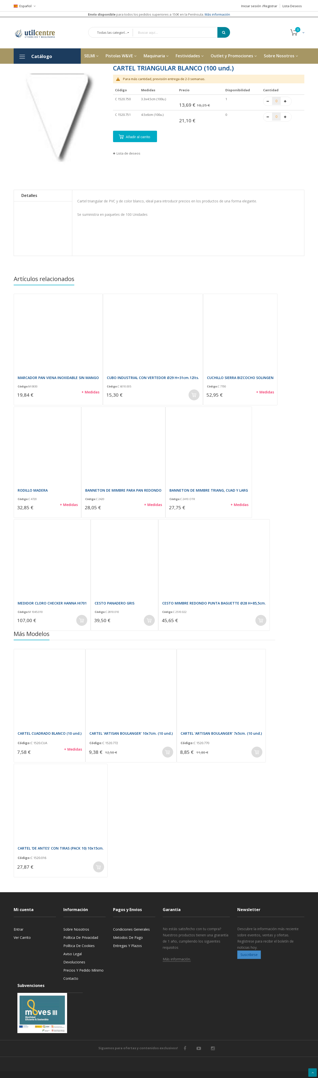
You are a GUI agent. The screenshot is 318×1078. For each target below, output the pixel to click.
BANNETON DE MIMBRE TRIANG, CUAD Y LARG (208, 490)
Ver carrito (22, 937)
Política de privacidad (80, 937)
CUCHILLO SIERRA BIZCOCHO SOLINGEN (240, 377)
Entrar (18, 929)
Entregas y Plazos (127, 945)
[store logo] (38, 32)
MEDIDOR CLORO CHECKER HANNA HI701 (52, 603)
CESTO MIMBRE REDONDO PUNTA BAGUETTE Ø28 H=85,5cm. (214, 603)
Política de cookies (79, 945)
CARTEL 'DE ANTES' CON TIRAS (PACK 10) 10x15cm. (61, 848)
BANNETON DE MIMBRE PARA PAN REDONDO (123, 490)
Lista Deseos (292, 6)
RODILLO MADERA (33, 490)
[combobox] (179, 32)
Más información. (177, 959)
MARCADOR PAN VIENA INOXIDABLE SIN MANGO (58, 377)
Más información (217, 14)
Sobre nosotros (76, 929)
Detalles (29, 195)
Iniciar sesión (251, 6)
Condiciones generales (131, 929)
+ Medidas (90, 392)
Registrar (270, 6)
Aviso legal (72, 953)
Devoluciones (74, 962)
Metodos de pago (128, 937)
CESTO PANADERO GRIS (114, 603)
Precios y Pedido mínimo (83, 970)
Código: (23, 386)
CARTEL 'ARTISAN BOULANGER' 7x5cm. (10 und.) (221, 733)
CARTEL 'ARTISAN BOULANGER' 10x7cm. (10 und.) (131, 733)
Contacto (70, 978)
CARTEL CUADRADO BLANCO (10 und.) (49, 733)
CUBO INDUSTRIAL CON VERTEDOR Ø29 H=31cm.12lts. (153, 377)
